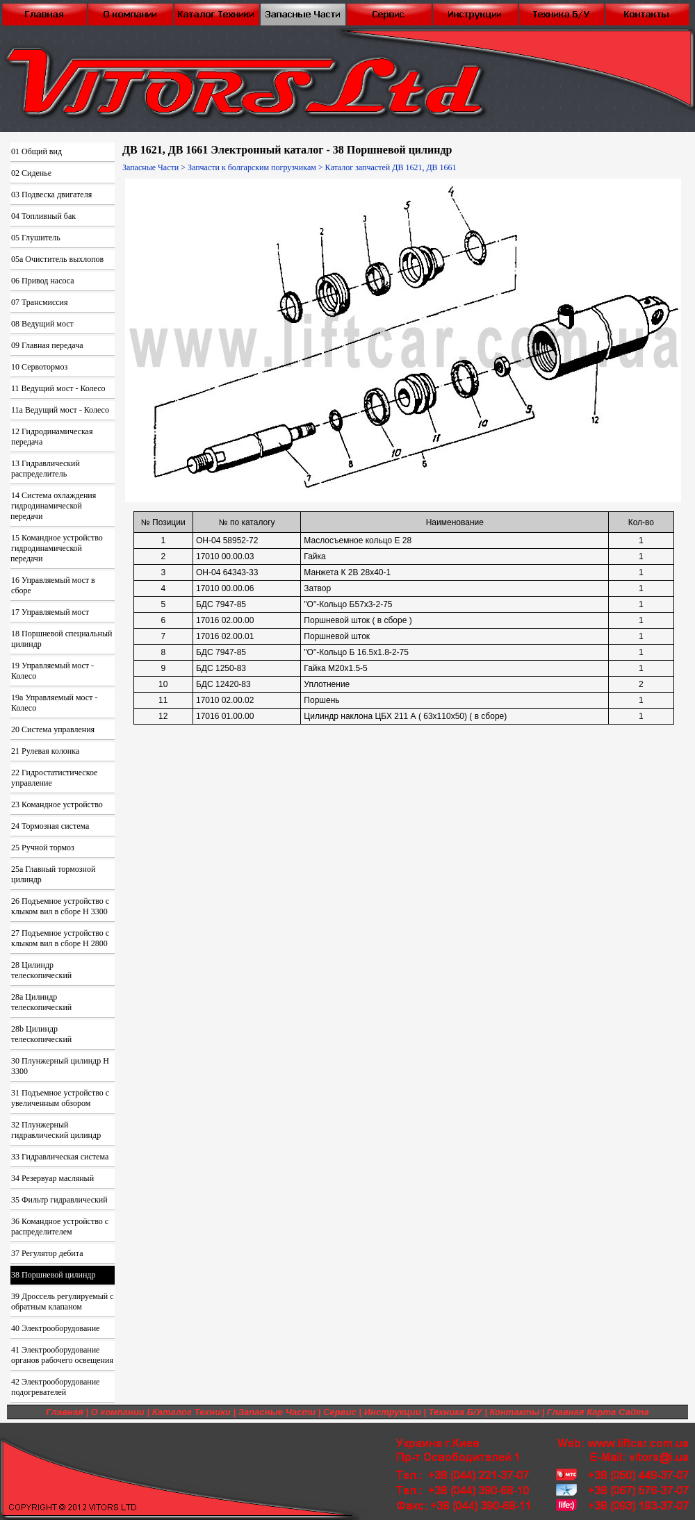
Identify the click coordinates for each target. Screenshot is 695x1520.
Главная (64, 1412)
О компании (118, 1412)
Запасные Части (150, 167)
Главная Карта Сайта (598, 1412)
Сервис (340, 1412)
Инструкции (392, 1412)
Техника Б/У (455, 1412)
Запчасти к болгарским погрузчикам (252, 167)
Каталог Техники (191, 1412)
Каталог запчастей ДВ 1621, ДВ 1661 (391, 167)
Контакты (514, 1412)
